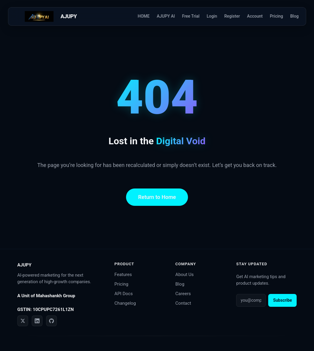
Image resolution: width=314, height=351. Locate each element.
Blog (179, 284)
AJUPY (68, 16)
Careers (183, 293)
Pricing (121, 284)
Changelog (125, 303)
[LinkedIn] (37, 320)
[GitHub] (51, 320)
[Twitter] (22, 320)
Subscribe (282, 300)
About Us (184, 274)
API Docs (123, 293)
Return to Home (157, 197)
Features (123, 274)
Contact (183, 303)
